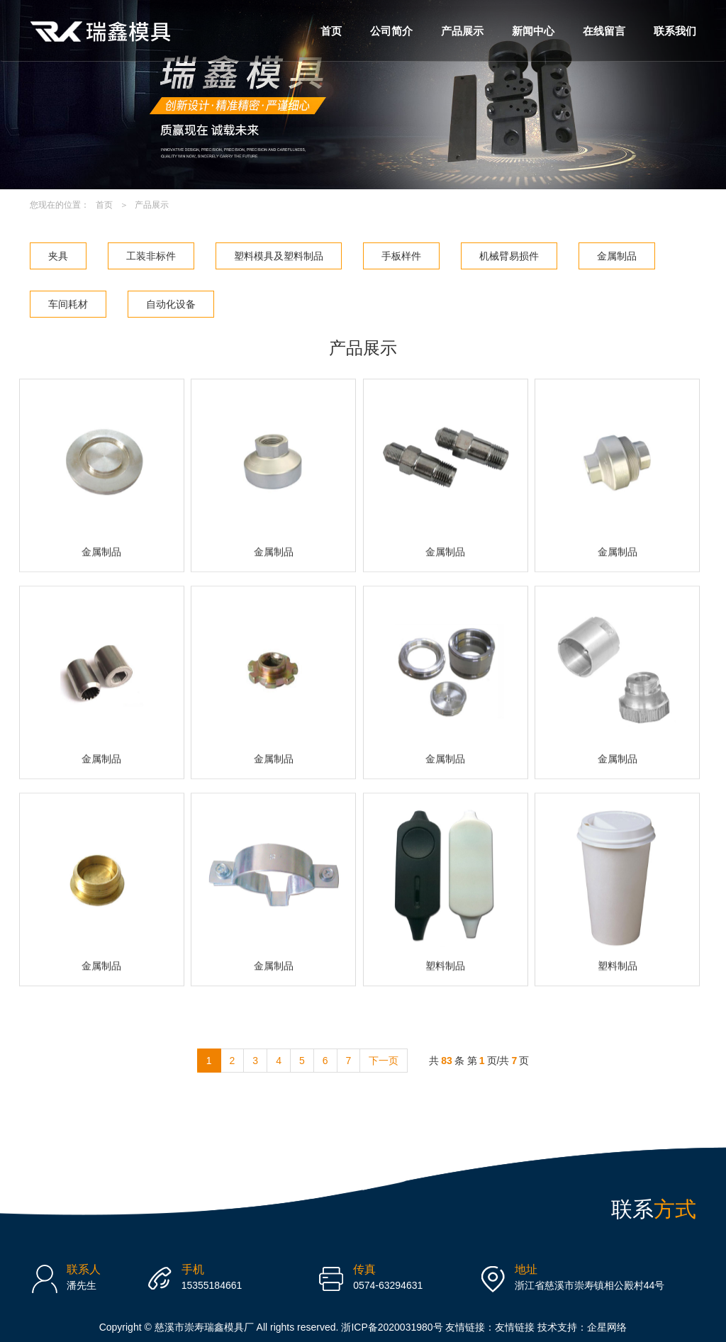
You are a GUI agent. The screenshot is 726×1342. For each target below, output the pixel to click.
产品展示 (462, 31)
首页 (331, 31)
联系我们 (675, 31)
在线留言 (604, 31)
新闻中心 (533, 31)
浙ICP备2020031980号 (393, 1327)
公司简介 (391, 31)
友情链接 (515, 1327)
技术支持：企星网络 (582, 1327)
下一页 (383, 1060)
